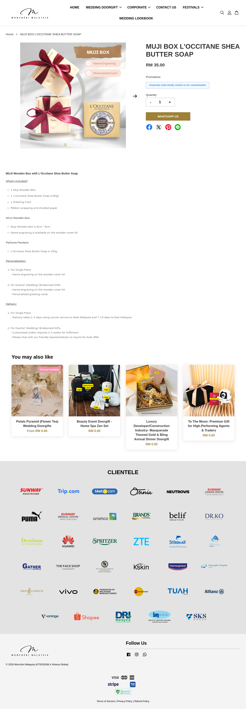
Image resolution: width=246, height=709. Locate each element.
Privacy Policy (124, 701)
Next (135, 96)
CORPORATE (138, 7)
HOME (74, 7)
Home (9, 34)
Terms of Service (106, 701)
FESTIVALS (193, 7)
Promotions (153, 77)
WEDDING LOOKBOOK (136, 18)
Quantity (151, 94)
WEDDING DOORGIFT (104, 7)
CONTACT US (166, 7)
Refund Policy (141, 701)
